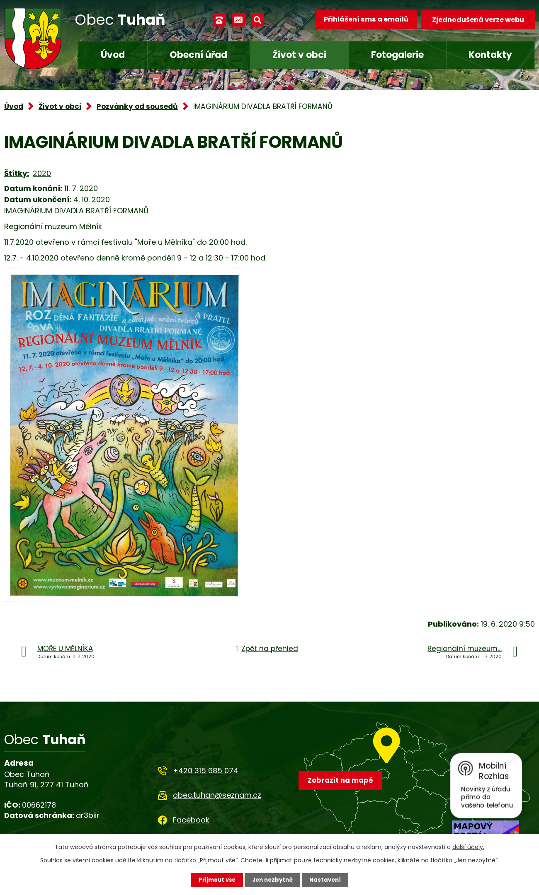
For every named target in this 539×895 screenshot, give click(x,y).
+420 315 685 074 (205, 770)
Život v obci (299, 54)
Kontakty (490, 54)
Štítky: (16, 173)
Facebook (191, 820)
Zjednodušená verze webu (478, 19)
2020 (42, 173)
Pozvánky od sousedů (137, 106)
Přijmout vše (214, 880)
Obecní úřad (198, 54)
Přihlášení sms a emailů (363, 19)
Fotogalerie (397, 54)
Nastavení (327, 880)
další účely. (468, 846)
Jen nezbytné (272, 880)
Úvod (113, 54)
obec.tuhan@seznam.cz (217, 795)
